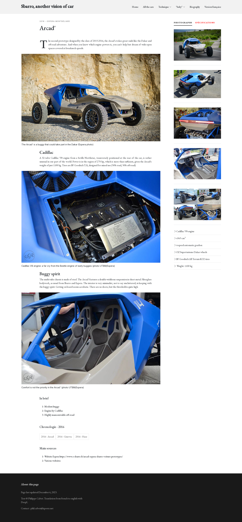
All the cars (148, 6)
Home (135, 6)
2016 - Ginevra (65, 436)
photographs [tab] (183, 22)
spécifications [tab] (205, 22)
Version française (212, 6)
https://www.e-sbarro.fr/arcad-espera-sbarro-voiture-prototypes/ (91, 456)
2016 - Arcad (47, 436)
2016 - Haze (81, 436)
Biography (195, 6)
